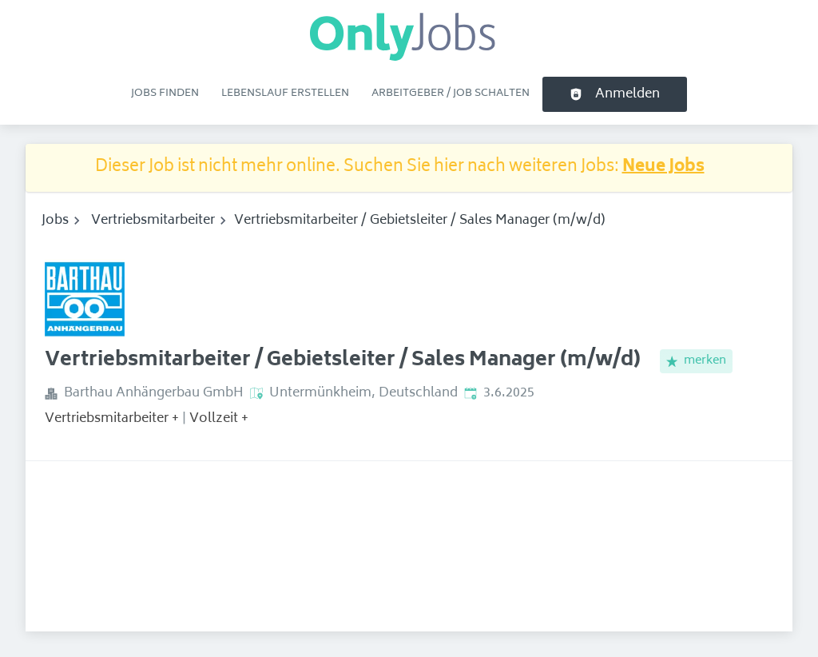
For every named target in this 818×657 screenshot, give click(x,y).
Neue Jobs (663, 167)
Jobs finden (165, 93)
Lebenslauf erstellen (285, 93)
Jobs (55, 220)
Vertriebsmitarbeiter (153, 220)
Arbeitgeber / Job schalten (450, 93)
